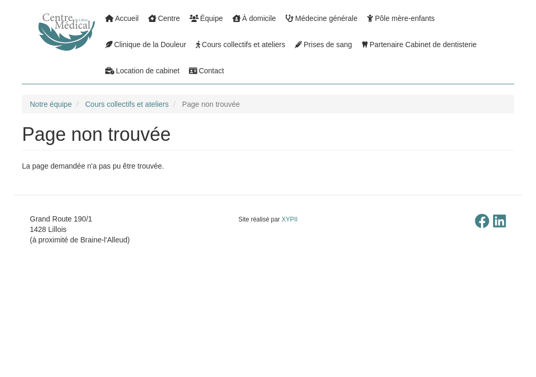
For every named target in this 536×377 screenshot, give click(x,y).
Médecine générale (321, 18)
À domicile (254, 18)
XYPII (289, 219)
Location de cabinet (142, 70)
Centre (164, 18)
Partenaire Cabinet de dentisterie (419, 44)
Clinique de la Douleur (145, 44)
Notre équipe (51, 104)
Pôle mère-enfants (401, 18)
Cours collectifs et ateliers (240, 44)
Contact (206, 70)
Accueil (122, 18)
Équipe (206, 18)
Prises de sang (323, 44)
